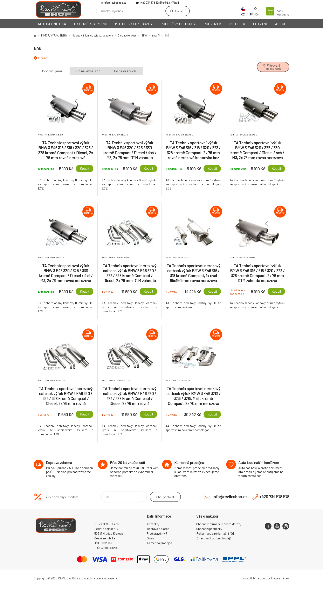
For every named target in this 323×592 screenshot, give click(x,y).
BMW (144, 35)
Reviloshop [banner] (58, 9)
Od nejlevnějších (88, 71)
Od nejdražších (125, 71)
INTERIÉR (237, 23)
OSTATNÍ (260, 23)
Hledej (179, 11)
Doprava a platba (158, 529)
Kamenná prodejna (159, 543)
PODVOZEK (212, 23)
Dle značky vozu (127, 35)
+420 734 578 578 (149, 2)
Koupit (84, 168)
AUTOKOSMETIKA (52, 23)
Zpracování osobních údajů (214, 538)
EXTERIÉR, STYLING (90, 23)
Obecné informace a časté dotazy (218, 524)
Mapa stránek (280, 578)
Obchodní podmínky (209, 529)
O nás (150, 538)
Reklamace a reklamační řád (215, 533)
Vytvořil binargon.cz (255, 578)
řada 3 (156, 35)
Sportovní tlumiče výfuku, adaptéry (92, 35)
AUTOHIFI (283, 23)
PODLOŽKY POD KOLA (178, 23)
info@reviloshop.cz (115, 2)
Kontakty (153, 524)
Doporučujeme (52, 71)
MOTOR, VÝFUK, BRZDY (134, 23)
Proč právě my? (157, 533)
